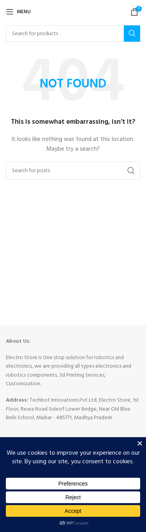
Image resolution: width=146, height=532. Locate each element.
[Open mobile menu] (18, 12)
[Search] (73, 33)
